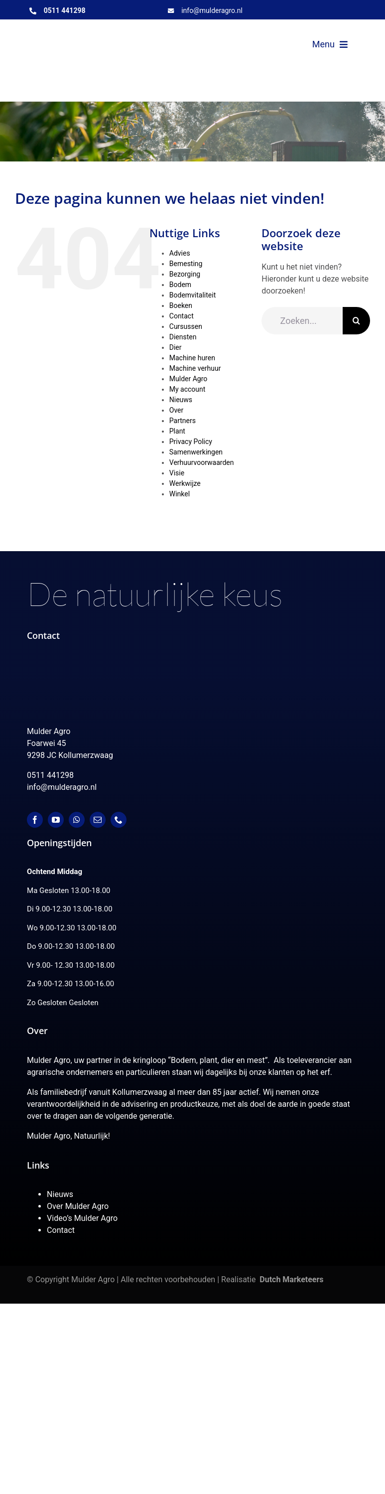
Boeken (180, 305)
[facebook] (35, 820)
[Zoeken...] (302, 320)
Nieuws (180, 400)
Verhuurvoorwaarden (201, 462)
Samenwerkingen (196, 452)
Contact (181, 316)
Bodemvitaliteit (192, 295)
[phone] (119, 820)
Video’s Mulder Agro (82, 1218)
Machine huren (192, 358)
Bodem (180, 285)
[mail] (98, 820)
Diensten (183, 337)
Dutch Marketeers (291, 1279)
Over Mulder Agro (78, 1206)
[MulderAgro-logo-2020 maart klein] (106, 36)
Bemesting (186, 264)
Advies (179, 253)
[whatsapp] (77, 820)
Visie (176, 473)
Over (176, 410)
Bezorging (184, 274)
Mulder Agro (188, 379)
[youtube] (56, 820)
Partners (182, 421)
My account (187, 389)
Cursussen (185, 326)
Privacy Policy (190, 442)
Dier (175, 347)
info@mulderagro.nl (212, 10)
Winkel (179, 494)
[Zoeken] (356, 320)
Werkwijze (185, 483)
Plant (177, 431)
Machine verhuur (195, 368)
